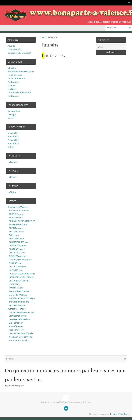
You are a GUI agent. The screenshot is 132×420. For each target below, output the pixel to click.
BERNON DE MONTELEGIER (22, 221)
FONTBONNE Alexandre (20, 259)
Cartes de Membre (16, 78)
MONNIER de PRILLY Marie (21, 277)
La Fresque (13, 162)
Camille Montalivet (18, 316)
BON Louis (14, 235)
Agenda (11, 46)
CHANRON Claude (17, 245)
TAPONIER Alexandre (19, 302)
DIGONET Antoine (17, 256)
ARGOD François (16, 214)
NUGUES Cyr (14, 284)
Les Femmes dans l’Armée (21, 333)
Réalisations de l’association (21, 71)
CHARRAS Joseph (17, 249)
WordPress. (124, 414)
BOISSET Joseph (16, 231)
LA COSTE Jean (16, 270)
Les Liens (12, 89)
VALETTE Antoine (17, 305)
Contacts (12, 85)
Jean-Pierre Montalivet (19, 319)
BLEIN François (16, 228)
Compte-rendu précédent (19, 53)
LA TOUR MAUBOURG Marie (22, 274)
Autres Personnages (17, 309)
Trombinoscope (15, 75)
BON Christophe (16, 238)
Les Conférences (15, 326)
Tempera (113, 414)
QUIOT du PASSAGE (18, 295)
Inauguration (14, 111)
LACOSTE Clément (17, 267)
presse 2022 (13, 133)
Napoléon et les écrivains (20, 337)
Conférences (13, 96)
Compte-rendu (14, 49)
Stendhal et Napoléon (19, 340)
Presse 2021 (13, 136)
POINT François (16, 288)
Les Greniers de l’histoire (19, 92)
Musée (11, 118)
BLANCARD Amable (18, 224)
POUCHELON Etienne (19, 291)
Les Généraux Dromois (18, 210)
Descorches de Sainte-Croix (21, 312)
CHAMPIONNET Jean (19, 242)
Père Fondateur (16, 330)
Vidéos (11, 147)
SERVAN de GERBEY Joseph (22, 298)
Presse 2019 (13, 143)
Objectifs (12, 68)
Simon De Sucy (16, 323)
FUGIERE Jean (15, 263)
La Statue (12, 192)
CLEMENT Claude (17, 252)
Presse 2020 (13, 140)
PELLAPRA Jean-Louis (19, 281)
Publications (13, 82)
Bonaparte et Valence (18, 207)
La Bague (12, 114)
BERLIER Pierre (16, 217)
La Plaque (12, 177)
